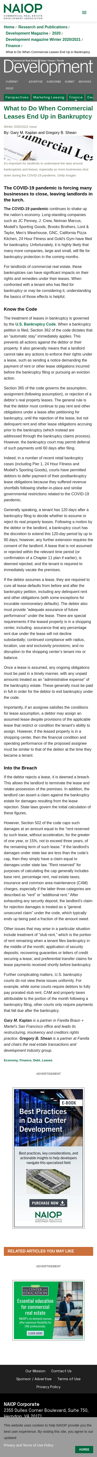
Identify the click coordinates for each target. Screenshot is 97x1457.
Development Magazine (27, 33)
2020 (57, 33)
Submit (70, 81)
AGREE (84, 1449)
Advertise (36, 81)
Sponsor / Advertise (34, 1379)
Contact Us (61, 1371)
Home (10, 27)
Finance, (25, 1060)
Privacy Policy (48, 1387)
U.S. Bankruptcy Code (35, 324)
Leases (47, 1060)
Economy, (11, 1060)
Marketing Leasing (49, 97)
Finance (13, 46)
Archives (85, 81)
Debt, (37, 1060)
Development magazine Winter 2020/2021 (44, 39)
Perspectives (17, 97)
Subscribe (54, 81)
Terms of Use (69, 1379)
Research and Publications (43, 27)
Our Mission (35, 1371)
